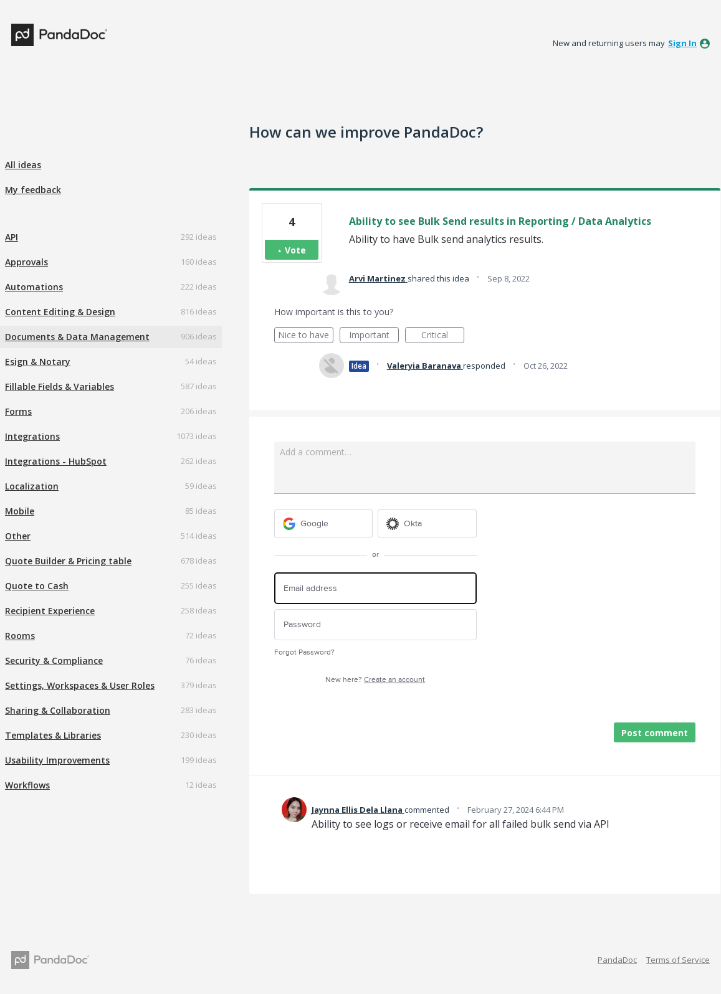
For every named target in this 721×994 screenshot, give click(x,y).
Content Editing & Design (60, 312)
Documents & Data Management (77, 337)
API (11, 237)
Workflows (27, 785)
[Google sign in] (323, 523)
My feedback (33, 190)
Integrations (32, 436)
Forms (18, 411)
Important (374, 336)
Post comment (654, 733)
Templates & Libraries (53, 735)
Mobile (19, 511)
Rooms (20, 635)
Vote (295, 250)
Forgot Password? (304, 652)
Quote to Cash (37, 586)
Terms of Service (678, 959)
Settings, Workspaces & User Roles (80, 685)
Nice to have (305, 336)
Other (18, 536)
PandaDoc (617, 959)
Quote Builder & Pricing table (68, 561)
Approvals (26, 262)
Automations (34, 287)
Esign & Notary (37, 361)
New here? (375, 679)
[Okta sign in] (427, 523)
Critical (442, 336)
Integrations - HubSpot (56, 461)
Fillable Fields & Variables (59, 386)
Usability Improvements (57, 760)
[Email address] (375, 588)
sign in (682, 43)
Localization (32, 486)
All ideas (23, 165)
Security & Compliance (54, 660)
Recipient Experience (50, 611)
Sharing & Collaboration (57, 710)
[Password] (375, 625)
